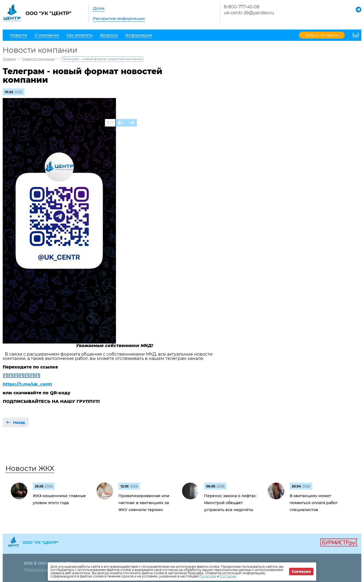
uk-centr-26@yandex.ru (249, 12)
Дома (98, 8)
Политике (207, 576)
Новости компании (38, 59)
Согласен (301, 571)
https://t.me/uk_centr (27, 384)
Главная (9, 59)
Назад (19, 422)
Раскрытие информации (119, 18)
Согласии (228, 576)
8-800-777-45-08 (241, 6)
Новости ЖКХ (29, 468)
